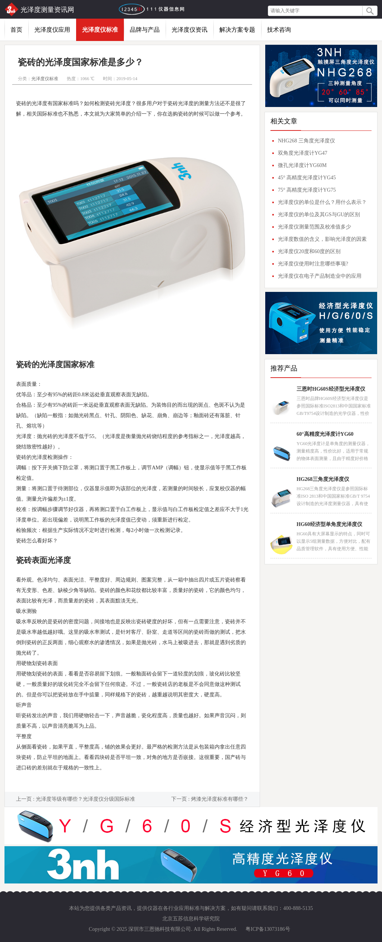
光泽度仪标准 (100, 29)
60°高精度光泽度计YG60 (325, 434)
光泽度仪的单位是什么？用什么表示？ (322, 202)
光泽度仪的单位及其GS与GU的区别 (319, 214)
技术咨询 (279, 29)
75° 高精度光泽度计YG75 (307, 190)
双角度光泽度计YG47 (302, 153)
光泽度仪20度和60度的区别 (309, 251)
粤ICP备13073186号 (267, 929)
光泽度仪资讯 (189, 29)
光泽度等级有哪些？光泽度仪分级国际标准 (85, 799)
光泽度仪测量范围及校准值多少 (314, 227)
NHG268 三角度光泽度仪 (306, 141)
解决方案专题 (237, 29)
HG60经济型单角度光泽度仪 (329, 524)
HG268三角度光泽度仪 (323, 479)
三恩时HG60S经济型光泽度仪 (331, 389)
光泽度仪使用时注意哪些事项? (313, 264)
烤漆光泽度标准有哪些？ (219, 799)
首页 (16, 29)
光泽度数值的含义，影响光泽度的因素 (322, 239)
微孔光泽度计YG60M (302, 165)
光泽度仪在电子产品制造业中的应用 (319, 276)
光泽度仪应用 (52, 29)
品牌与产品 (145, 29)
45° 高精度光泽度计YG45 (307, 177)
